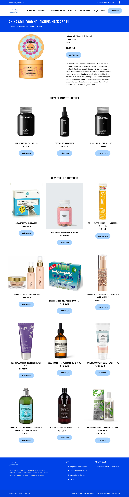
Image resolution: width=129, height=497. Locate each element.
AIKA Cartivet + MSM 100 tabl (26, 223)
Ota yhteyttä (81, 493)
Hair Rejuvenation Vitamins (26, 143)
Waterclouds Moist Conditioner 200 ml (103, 363)
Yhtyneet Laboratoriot (78, 467)
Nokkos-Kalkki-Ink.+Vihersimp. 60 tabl (64, 300)
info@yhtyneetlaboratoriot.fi (106, 2)
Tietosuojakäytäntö (102, 493)
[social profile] (24, 3)
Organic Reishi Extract (64, 143)
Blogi (103, 11)
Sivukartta (116, 493)
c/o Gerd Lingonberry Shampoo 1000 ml (64, 427)
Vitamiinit (79, 36)
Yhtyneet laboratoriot (37, 11)
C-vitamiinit (88, 36)
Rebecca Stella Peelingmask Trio (26, 294)
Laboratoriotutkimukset (79, 471)
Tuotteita (115, 11)
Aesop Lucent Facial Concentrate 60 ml (64, 363)
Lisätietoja (73, 55)
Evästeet (90, 493)
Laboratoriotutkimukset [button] (63, 11)
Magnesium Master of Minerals (102, 143)
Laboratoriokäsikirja (88, 11)
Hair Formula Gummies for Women (64, 232)
